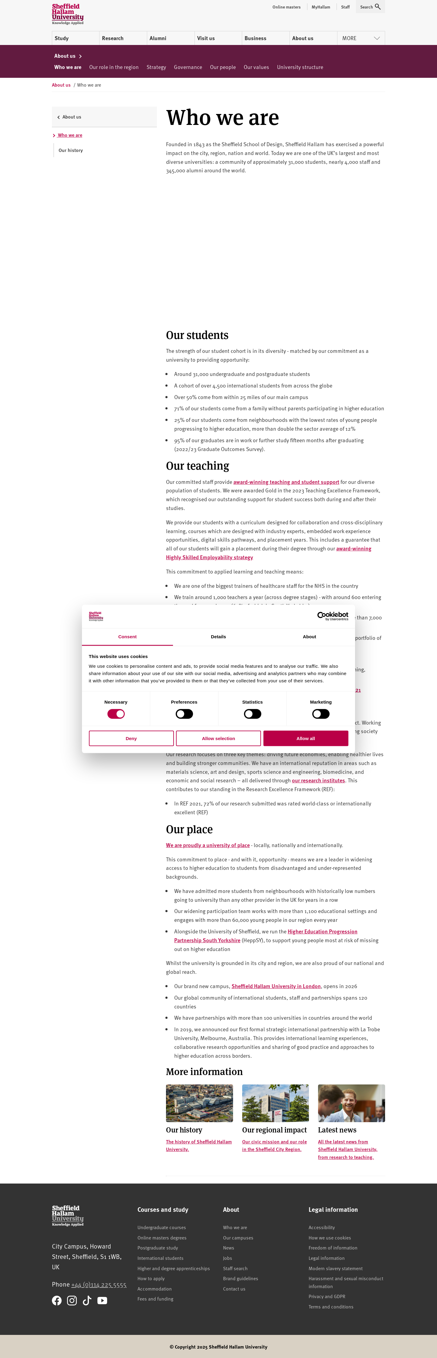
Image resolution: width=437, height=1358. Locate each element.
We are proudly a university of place (208, 845)
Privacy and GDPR (327, 1296)
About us (302, 38)
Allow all (305, 738)
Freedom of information (333, 1247)
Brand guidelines (240, 1278)
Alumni (158, 38)
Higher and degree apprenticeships (173, 1268)
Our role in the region (114, 67)
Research (113, 38)
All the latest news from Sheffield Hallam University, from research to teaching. (348, 1149)
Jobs (227, 1257)
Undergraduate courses (161, 1227)
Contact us (234, 1288)
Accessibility (322, 1227)
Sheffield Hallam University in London (276, 986)
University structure (300, 67)
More (361, 38)
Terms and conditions (331, 1306)
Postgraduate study (157, 1247)
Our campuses (238, 1237)
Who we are (67, 67)
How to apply (150, 1278)
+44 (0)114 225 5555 (99, 1284)
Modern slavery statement (336, 1268)
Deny (131, 738)
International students (160, 1257)
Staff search (235, 1268)
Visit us (206, 38)
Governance (188, 67)
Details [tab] (218, 636)
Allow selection (218, 738)
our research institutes (318, 780)
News (228, 1247)
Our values (256, 67)
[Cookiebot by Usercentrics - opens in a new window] (321, 616)
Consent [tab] (127, 636)
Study (62, 38)
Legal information (327, 1257)
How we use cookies (330, 1237)
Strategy (156, 67)
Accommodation (154, 1288)
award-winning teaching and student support (286, 481)
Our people (223, 67)
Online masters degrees (162, 1237)
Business (255, 38)
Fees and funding (155, 1298)
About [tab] (309, 636)
